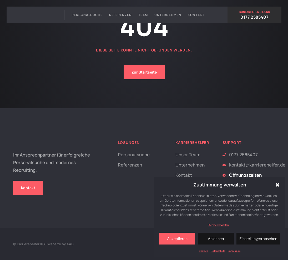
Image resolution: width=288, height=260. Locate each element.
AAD (70, 244)
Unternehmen (167, 15)
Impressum (234, 251)
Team (143, 15)
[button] (277, 185)
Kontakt (196, 15)
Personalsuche (87, 15)
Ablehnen (216, 238)
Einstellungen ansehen (258, 238)
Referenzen (120, 15)
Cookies (203, 251)
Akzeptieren (177, 238)
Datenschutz (217, 251)
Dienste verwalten (218, 225)
